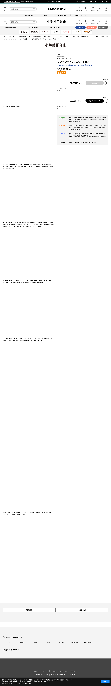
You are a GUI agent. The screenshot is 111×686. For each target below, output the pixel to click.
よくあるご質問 (104, 1)
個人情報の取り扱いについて (58, 674)
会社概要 (36, 671)
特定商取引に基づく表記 (42, 674)
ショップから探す (12, 637)
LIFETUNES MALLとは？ (55, 1)
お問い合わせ (74, 671)
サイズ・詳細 (82, 610)
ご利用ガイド (92, 1)
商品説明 (29, 610)
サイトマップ (72, 674)
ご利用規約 (54, 671)
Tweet (59, 54)
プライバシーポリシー (16, 683)
